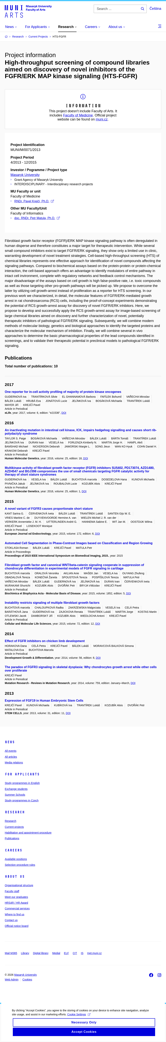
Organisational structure (19, 885)
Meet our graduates (16, 897)
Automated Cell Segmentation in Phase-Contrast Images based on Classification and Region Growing (79, 543)
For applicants (22, 774)
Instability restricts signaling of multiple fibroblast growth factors (52, 602)
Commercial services (17, 908)
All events (10, 750)
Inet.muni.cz (94, 953)
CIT (75, 953)
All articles (11, 756)
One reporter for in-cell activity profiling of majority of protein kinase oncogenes (63, 391)
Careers (13, 850)
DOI (63, 412)
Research (15, 812)
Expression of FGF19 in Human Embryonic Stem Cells (44, 700)
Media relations (14, 762)
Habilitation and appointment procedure (28, 832)
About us (15, 876)
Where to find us (14, 914)
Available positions (16, 859)
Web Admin (11, 979)
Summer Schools (15, 794)
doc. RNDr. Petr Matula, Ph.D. (37, 218)
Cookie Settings (78, 1018)
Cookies (27, 979)
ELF (66, 953)
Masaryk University (25, 175)
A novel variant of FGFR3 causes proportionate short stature (49, 508)
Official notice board (16, 925)
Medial (56, 953)
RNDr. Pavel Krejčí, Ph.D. (34, 201)
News (10, 742)
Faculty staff (12, 891)
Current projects (14, 826)
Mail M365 (11, 953)
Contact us (11, 920)
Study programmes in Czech (22, 800)
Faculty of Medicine (78, 115)
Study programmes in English (22, 783)
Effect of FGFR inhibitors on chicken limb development (45, 641)
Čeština (155, 9)
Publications (12, 838)
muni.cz (102, 119)
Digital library (40, 953)
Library (25, 953)
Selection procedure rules (20, 864)
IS (82, 953)
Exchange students (16, 789)
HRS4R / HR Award (16, 902)
